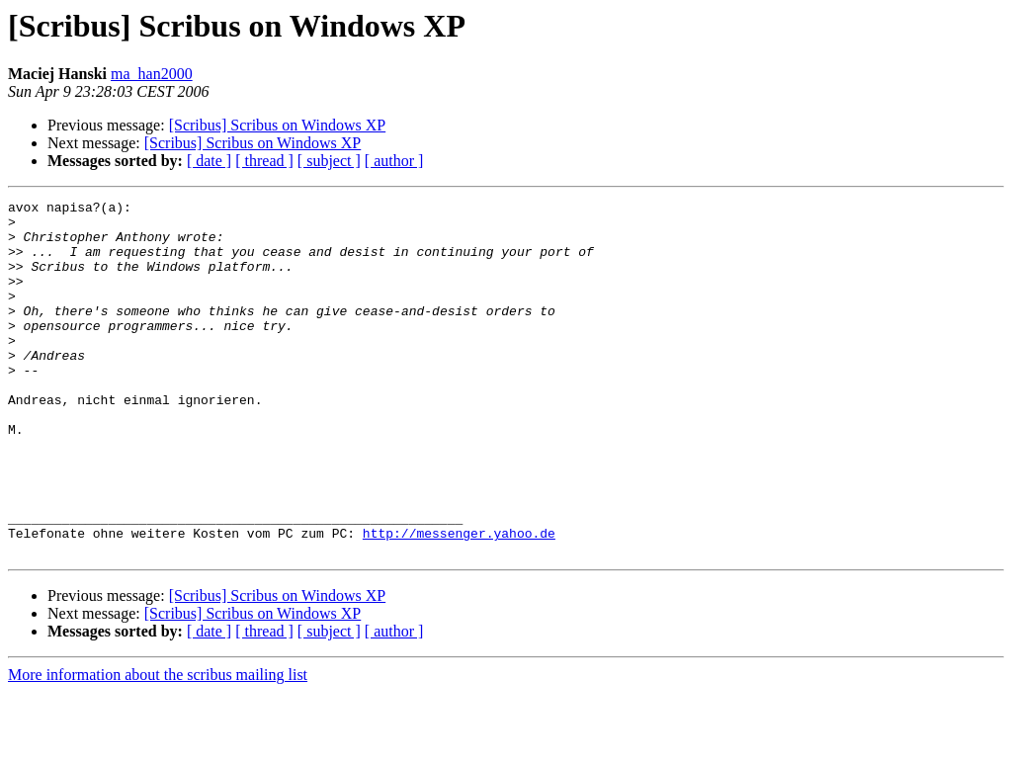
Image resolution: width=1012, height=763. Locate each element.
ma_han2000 (152, 73)
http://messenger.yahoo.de (459, 601)
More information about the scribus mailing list (157, 745)
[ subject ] (329, 160)
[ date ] (209, 160)
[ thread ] (264, 160)
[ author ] (394, 160)
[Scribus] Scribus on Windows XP (277, 125)
